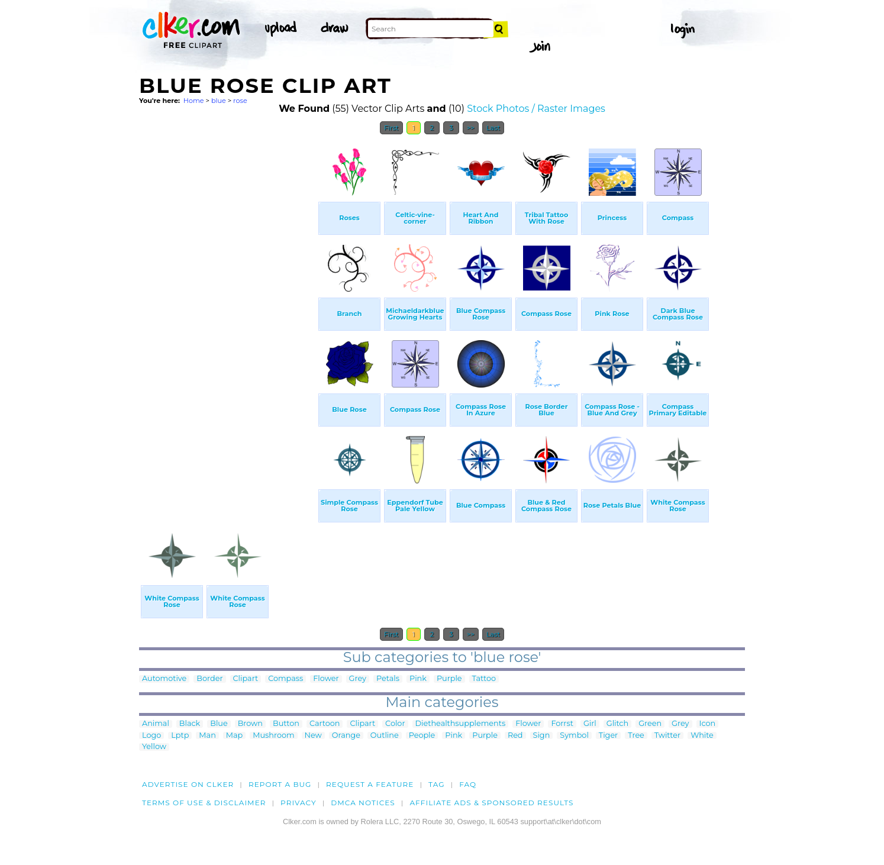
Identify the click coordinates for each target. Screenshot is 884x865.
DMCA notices (363, 802)
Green (650, 724)
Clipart (246, 679)
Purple (449, 679)
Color (395, 724)
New (313, 736)
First (391, 128)
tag (436, 784)
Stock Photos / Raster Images (536, 108)
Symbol (574, 736)
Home (193, 100)
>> (471, 128)
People (422, 736)
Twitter (667, 736)
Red (515, 736)
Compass (285, 679)
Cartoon (324, 724)
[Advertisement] (228, 318)
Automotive (164, 679)
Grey (357, 679)
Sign (541, 736)
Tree (636, 736)
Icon (707, 724)
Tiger (608, 736)
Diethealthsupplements (460, 724)
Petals (387, 679)
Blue (218, 724)
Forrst (562, 724)
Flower (325, 679)
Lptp (180, 736)
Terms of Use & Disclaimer (204, 802)
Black (189, 724)
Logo (151, 736)
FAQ (467, 784)
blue (218, 100)
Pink (418, 679)
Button (286, 724)
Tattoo (484, 679)
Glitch (617, 724)
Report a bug (280, 784)
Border (209, 679)
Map (234, 736)
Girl (589, 724)
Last (493, 128)
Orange (346, 736)
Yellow (154, 747)
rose (240, 100)
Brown (250, 724)
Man (207, 736)
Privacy (298, 802)
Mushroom (273, 736)
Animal (155, 724)
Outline (384, 736)
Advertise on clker (188, 784)
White (702, 736)
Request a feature (370, 784)
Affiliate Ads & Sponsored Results (491, 802)
